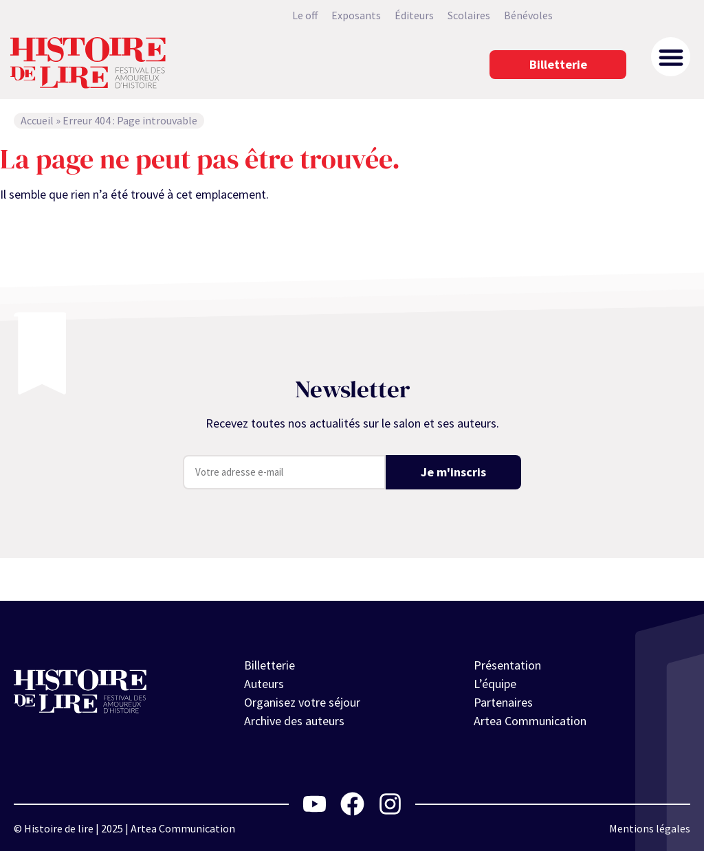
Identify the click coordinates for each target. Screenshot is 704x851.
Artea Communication (530, 721)
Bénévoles (528, 15)
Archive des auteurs (294, 721)
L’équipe (495, 684)
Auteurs (264, 684)
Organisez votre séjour (302, 702)
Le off (305, 15)
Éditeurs (414, 15)
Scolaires (469, 15)
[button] (670, 56)
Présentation (507, 665)
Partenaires (503, 702)
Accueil (37, 120)
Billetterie (269, 665)
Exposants (356, 15)
